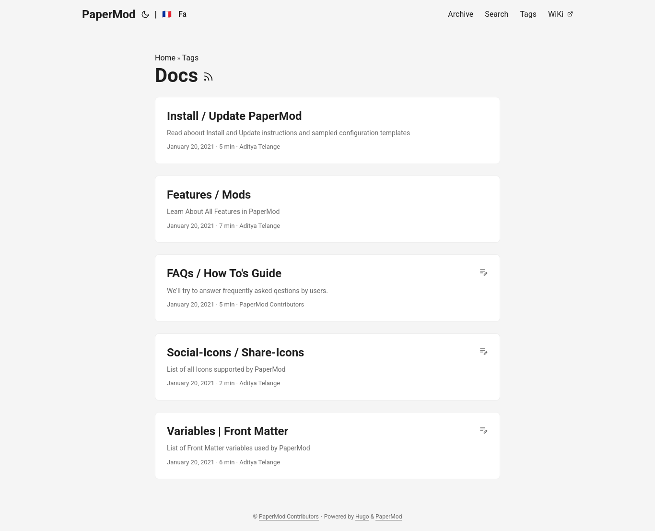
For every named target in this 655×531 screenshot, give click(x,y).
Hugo (362, 516)
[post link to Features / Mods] (327, 209)
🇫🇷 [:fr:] (167, 14)
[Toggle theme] (145, 14)
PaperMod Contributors (289, 516)
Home (165, 57)
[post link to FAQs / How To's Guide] (327, 288)
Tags (190, 57)
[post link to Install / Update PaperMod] (327, 130)
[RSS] (208, 75)
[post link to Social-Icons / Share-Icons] (327, 367)
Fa (182, 14)
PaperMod (109, 14)
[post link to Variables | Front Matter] (327, 446)
